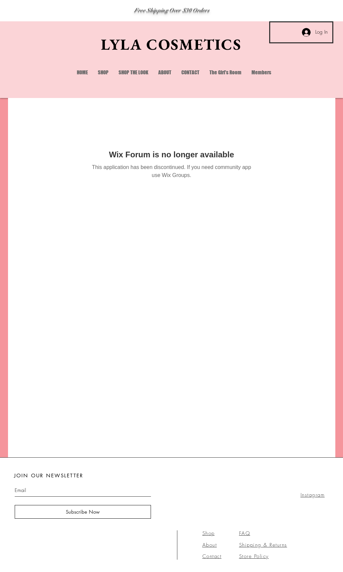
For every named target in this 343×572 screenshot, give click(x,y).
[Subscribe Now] (83, 512)
